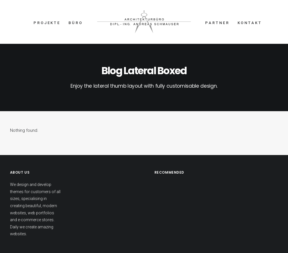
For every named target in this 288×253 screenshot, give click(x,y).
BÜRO (75, 23)
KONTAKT (250, 23)
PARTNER (217, 23)
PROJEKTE (47, 23)
